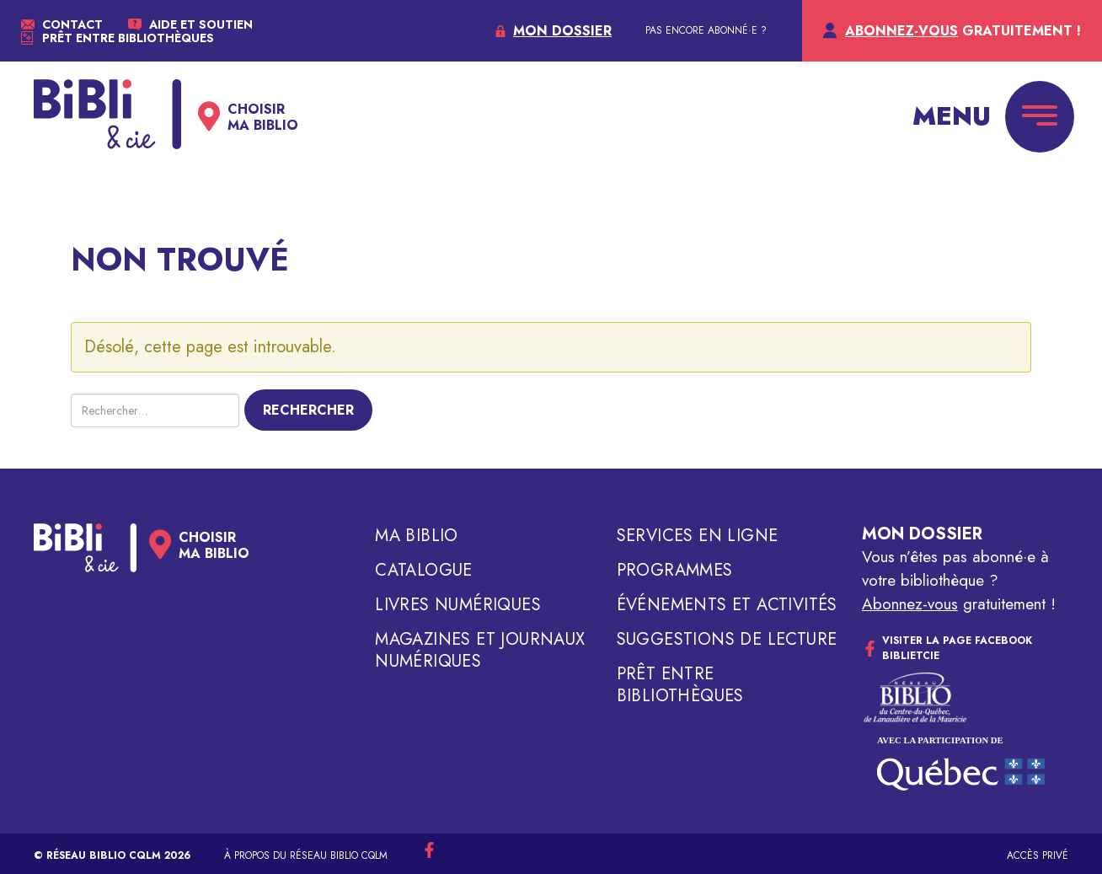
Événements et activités (727, 605)
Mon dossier (922, 534)
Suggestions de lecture (727, 640)
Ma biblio (416, 536)
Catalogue (424, 571)
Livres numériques (458, 605)
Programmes (675, 571)
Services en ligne (697, 536)
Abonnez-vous (910, 603)
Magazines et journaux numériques (480, 651)
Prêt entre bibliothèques (680, 685)
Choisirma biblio (262, 117)
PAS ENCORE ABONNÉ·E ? (706, 30)
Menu (951, 116)
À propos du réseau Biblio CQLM (306, 855)
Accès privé (1037, 855)
